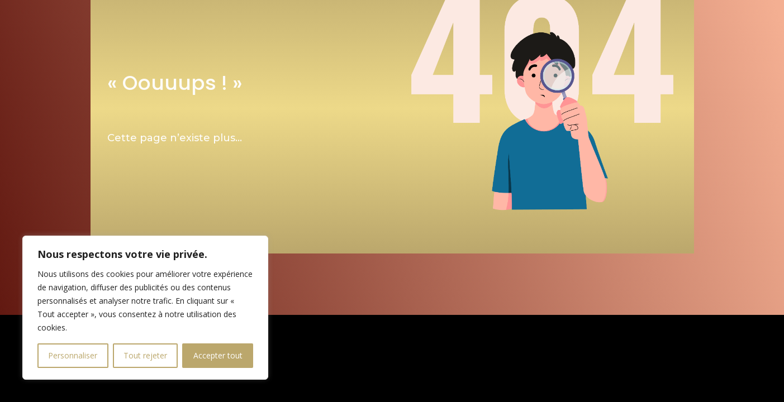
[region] (145, 308)
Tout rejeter (145, 355)
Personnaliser (72, 355)
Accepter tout (218, 355)
